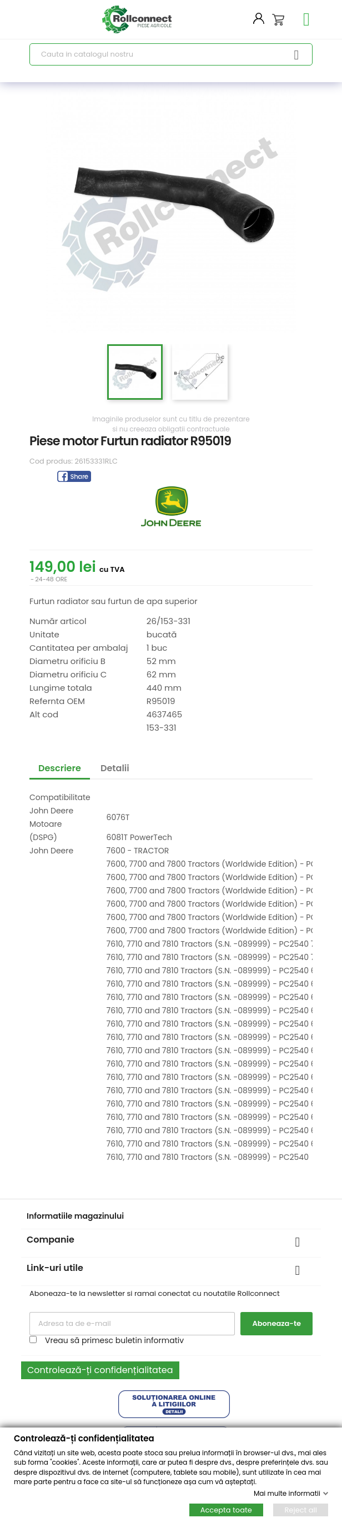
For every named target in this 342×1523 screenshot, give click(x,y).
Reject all (300, 1510)
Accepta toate (226, 1510)
